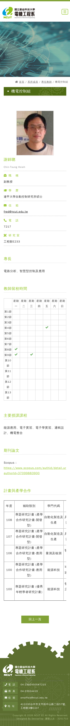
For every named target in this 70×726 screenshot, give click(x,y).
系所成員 (33, 81)
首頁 (21, 81)
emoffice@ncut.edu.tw (34, 697)
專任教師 (46, 81)
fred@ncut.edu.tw (16, 211)
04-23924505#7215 (33, 684)
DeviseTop (37, 718)
